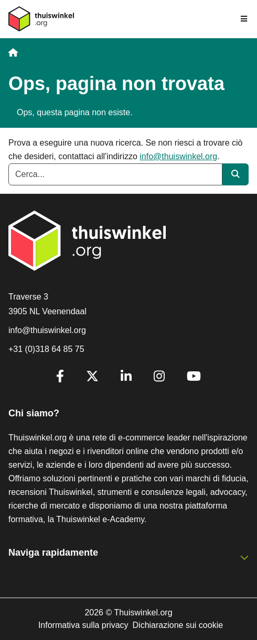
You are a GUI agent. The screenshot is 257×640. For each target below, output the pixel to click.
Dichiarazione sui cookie (178, 625)
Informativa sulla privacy (83, 625)
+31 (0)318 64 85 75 (46, 349)
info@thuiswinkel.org (178, 156)
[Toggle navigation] (244, 19)
